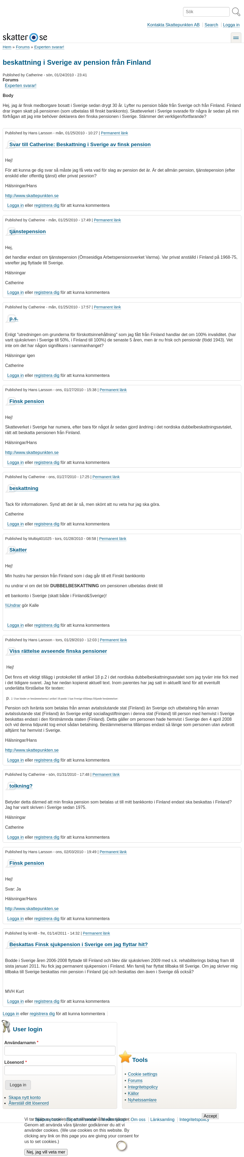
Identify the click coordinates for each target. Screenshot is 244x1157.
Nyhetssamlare (142, 1100)
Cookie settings (142, 1074)
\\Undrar (13, 605)
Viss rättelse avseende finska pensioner (58, 651)
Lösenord (14, 1062)
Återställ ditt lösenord (29, 1103)
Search (211, 25)
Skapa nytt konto (25, 1097)
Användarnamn (19, 1042)
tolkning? (21, 786)
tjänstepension (27, 231)
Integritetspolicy (143, 1087)
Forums (23, 47)
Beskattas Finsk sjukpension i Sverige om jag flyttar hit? (78, 944)
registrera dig (46, 205)
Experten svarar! (49, 47)
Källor (133, 1093)
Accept (210, 1120)
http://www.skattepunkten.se (32, 195)
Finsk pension (26, 401)
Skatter (18, 550)
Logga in (231, 25)
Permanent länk (114, 133)
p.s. (13, 318)
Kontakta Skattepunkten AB (173, 25)
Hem (7, 47)
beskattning (23, 488)
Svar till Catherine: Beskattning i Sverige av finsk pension (80, 144)
